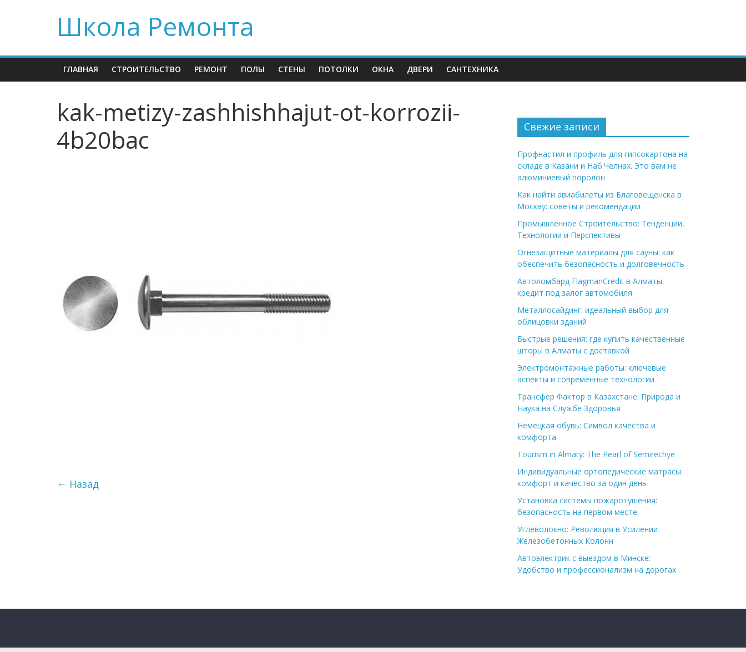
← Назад (78, 484)
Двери (420, 69)
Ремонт (211, 69)
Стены (291, 69)
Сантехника (472, 69)
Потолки (339, 69)
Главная (80, 69)
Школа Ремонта (155, 26)
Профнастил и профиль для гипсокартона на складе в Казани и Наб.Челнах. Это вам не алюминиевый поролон (602, 166)
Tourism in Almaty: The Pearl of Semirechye (596, 454)
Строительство (146, 69)
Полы (253, 69)
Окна (383, 69)
